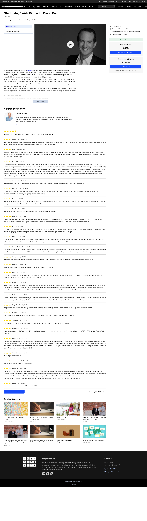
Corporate (120, 6)
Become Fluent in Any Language (93, 440)
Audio (91, 6)
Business (68, 6)
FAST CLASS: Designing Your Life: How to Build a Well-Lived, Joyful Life (15, 442)
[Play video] (70, 44)
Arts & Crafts (80, 6)
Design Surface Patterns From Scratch (14, 418)
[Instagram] (51, 473)
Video (45, 6)
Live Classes (137, 6)
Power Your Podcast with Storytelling (64, 441)
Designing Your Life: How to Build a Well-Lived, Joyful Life (94, 418)
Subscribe (128, 6)
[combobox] (106, 6)
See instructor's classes (23, 125)
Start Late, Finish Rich (13, 31)
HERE (30, 70)
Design (54, 6)
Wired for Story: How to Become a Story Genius (41, 418)
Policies (73, 484)
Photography (34, 6)
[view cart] (124, 2)
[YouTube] (43, 473)
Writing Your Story (62, 417)
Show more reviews (14, 392)
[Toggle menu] (146, 6)
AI (60, 6)
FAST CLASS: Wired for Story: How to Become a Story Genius (41, 441)
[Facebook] (47, 473)
